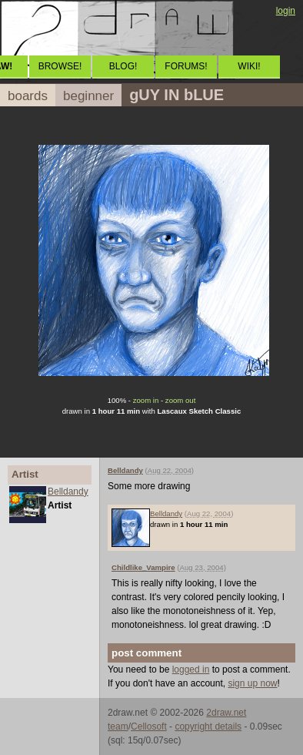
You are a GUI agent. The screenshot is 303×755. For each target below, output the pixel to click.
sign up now (252, 683)
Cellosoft (149, 726)
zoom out (180, 400)
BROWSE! (60, 66)
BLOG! (123, 66)
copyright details (208, 726)
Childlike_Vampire (143, 567)
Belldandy (68, 491)
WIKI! (249, 66)
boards (28, 96)
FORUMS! (186, 66)
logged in (191, 669)
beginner (88, 96)
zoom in (146, 400)
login (285, 10)
